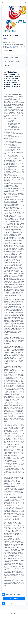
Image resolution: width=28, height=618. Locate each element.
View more (15, 47)
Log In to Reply (14, 598)
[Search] (25, 3)
